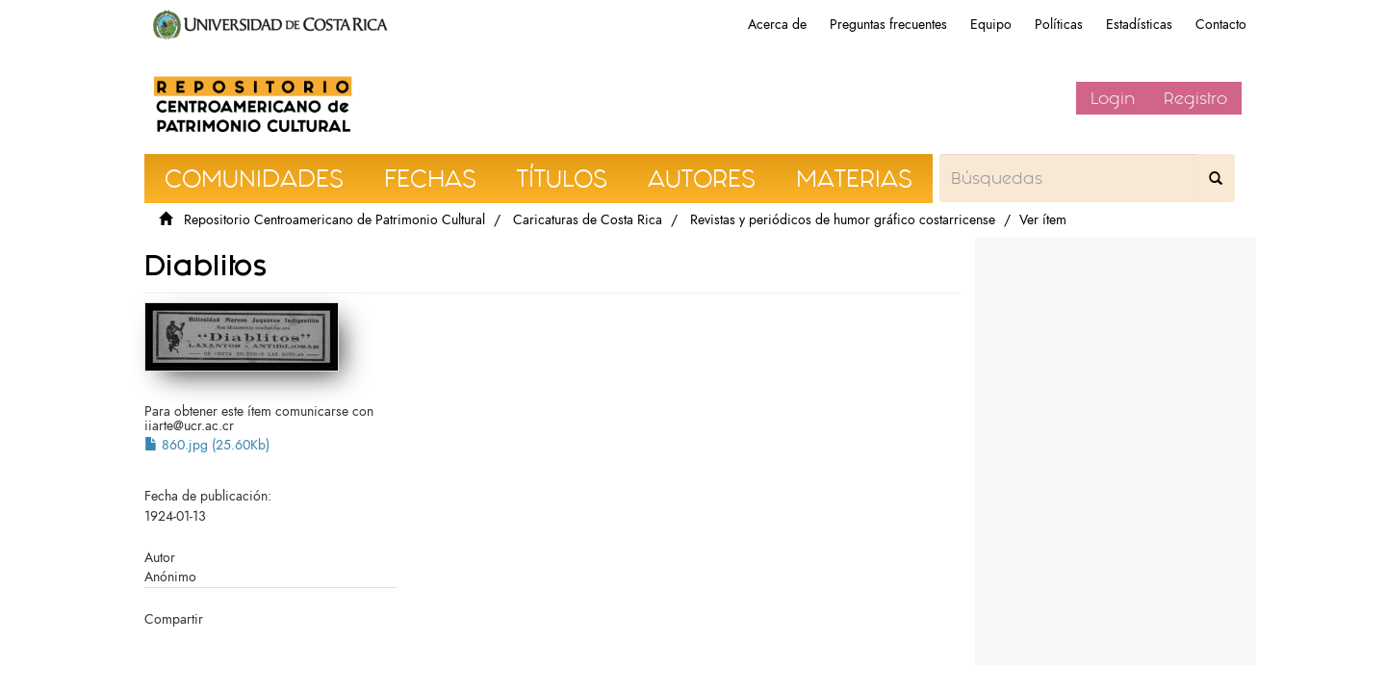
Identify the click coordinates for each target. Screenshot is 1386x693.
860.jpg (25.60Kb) (207, 445)
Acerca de (777, 24)
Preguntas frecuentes (888, 24)
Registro (1195, 98)
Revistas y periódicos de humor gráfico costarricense (842, 220)
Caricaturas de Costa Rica (587, 220)
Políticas (1059, 24)
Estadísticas (1139, 24)
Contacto (1220, 24)
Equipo (991, 24)
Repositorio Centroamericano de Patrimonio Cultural (334, 220)
